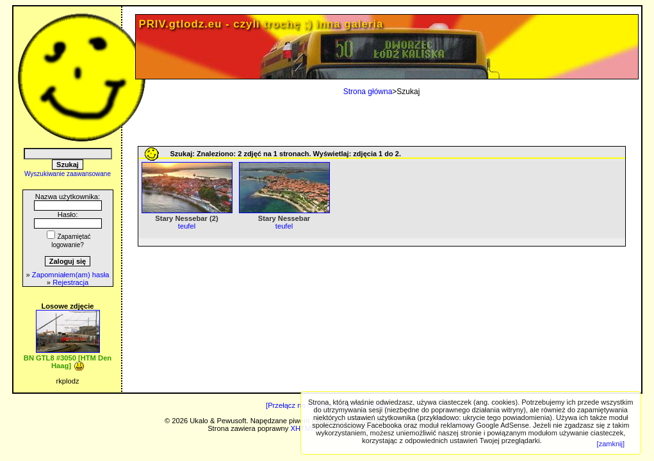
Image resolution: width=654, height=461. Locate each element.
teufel (186, 226)
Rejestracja (70, 282)
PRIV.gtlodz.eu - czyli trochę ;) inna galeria (261, 24)
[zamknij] (611, 444)
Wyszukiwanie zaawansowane (67, 173)
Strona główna (368, 91)
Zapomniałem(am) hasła (71, 275)
